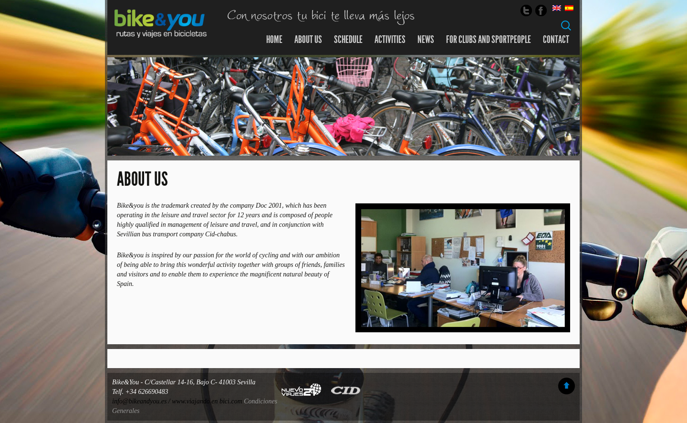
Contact (556, 39)
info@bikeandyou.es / (142, 401)
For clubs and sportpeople (488, 39)
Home (274, 39)
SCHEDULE (348, 39)
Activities (390, 39)
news (425, 39)
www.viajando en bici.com (207, 401)
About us (308, 39)
